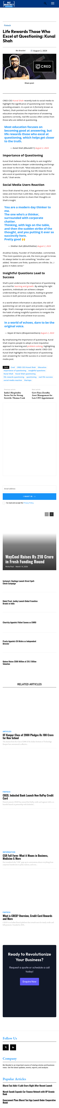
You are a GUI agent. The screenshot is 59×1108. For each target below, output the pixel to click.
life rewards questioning (14, 377)
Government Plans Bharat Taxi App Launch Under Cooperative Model (29, 1101)
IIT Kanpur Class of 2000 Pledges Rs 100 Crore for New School (28, 736)
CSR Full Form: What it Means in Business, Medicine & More (25, 857)
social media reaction (13, 380)
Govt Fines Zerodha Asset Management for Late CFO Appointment (43, 395)
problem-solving (35, 346)
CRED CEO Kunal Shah (26, 367)
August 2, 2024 (42, 148)
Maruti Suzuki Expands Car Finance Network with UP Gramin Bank (29, 1093)
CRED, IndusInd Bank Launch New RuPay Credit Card (28, 796)
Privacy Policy (28, 503)
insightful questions (36, 371)
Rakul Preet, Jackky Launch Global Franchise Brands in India (20, 602)
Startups (28, 380)
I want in (29, 496)
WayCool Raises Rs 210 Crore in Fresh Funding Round (29, 559)
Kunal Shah (18, 100)
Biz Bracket (20, 51)
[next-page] (52, 514)
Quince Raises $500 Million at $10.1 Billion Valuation (19, 662)
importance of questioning (15, 371)
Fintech (7, 25)
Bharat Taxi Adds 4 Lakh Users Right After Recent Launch (27, 1085)
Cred (13, 367)
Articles (7, 731)
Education (42, 367)
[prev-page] (47, 514)
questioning (32, 377)
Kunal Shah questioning (25, 374)
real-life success (46, 377)
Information (9, 852)
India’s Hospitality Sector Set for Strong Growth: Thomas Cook (14, 395)
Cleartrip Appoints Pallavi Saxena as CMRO (19, 622)
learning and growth (24, 286)
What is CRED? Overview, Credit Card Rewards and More (27, 917)
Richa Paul (9, 567)
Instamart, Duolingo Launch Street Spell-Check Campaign (19, 582)
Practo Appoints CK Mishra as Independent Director (19, 642)
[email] (29, 489)
